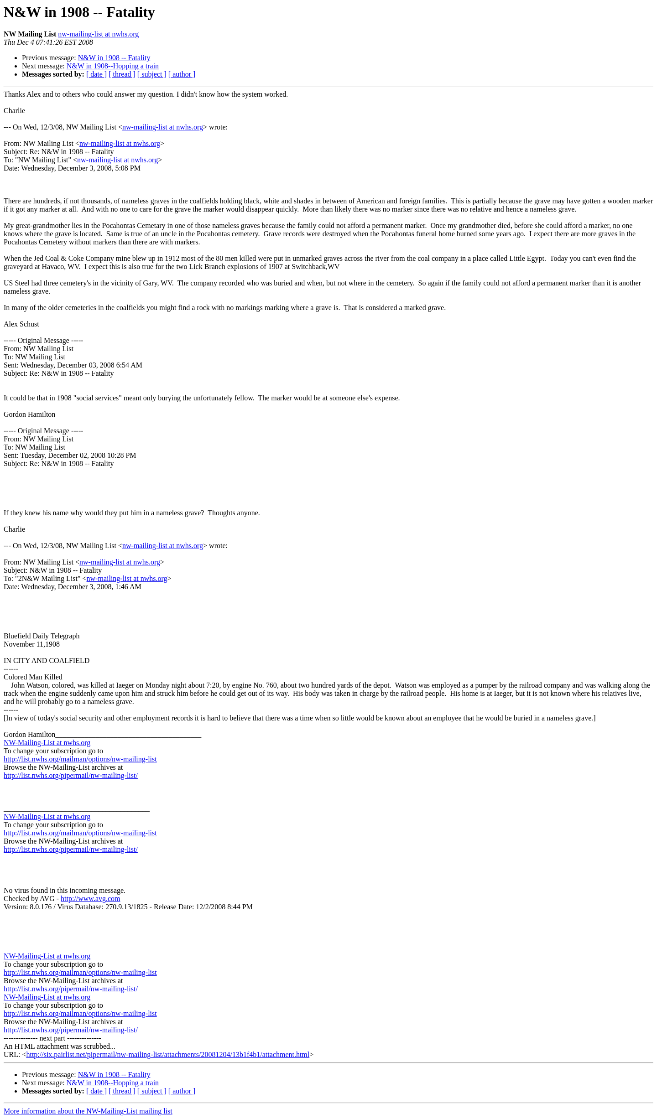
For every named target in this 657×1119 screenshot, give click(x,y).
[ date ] (96, 74)
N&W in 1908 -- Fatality (114, 58)
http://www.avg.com (90, 898)
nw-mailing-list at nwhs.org (98, 34)
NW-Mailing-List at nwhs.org (47, 742)
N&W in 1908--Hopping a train (113, 66)
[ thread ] (122, 74)
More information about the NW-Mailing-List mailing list (88, 1111)
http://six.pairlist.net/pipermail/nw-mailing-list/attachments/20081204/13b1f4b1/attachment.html (167, 1054)
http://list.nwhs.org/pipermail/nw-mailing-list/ (71, 775)
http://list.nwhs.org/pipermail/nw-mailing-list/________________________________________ (144, 989)
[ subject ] (152, 74)
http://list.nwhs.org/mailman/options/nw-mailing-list (80, 759)
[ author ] (182, 74)
